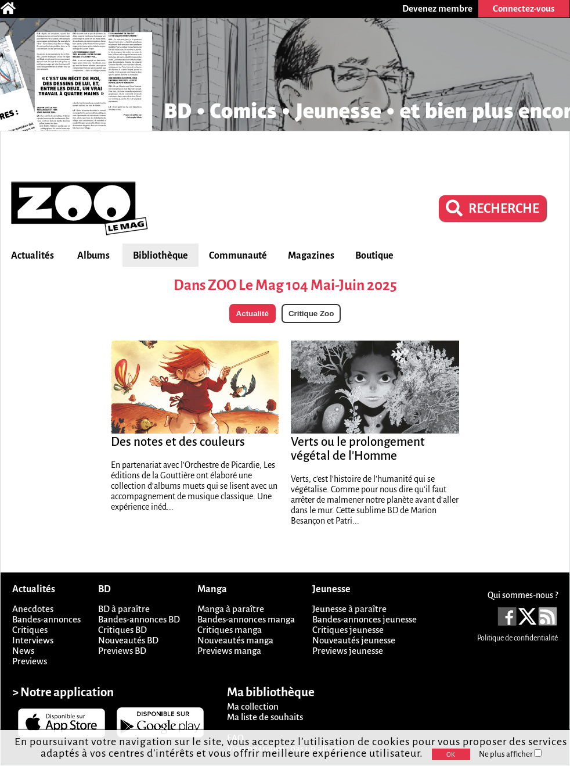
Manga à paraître (230, 609)
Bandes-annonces (46, 619)
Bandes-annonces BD (139, 619)
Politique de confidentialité (517, 638)
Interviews (32, 640)
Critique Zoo (311, 313)
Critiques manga (229, 630)
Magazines (311, 255)
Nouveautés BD (128, 640)
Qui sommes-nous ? (523, 595)
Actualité (252, 313)
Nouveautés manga (235, 640)
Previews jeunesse (347, 651)
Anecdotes (32, 609)
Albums (93, 255)
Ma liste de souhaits (265, 717)
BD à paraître (124, 609)
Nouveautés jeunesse (353, 640)
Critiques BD (122, 630)
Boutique (374, 255)
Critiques (30, 630)
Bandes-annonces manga (246, 619)
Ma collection (253, 706)
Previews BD (122, 651)
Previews (29, 661)
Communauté (238, 255)
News (23, 651)
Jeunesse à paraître (349, 609)
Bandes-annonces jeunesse (364, 619)
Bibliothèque (160, 255)
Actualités (32, 255)
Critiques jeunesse (348, 630)
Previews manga (229, 651)
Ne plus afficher (510, 754)
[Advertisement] (285, 154)
